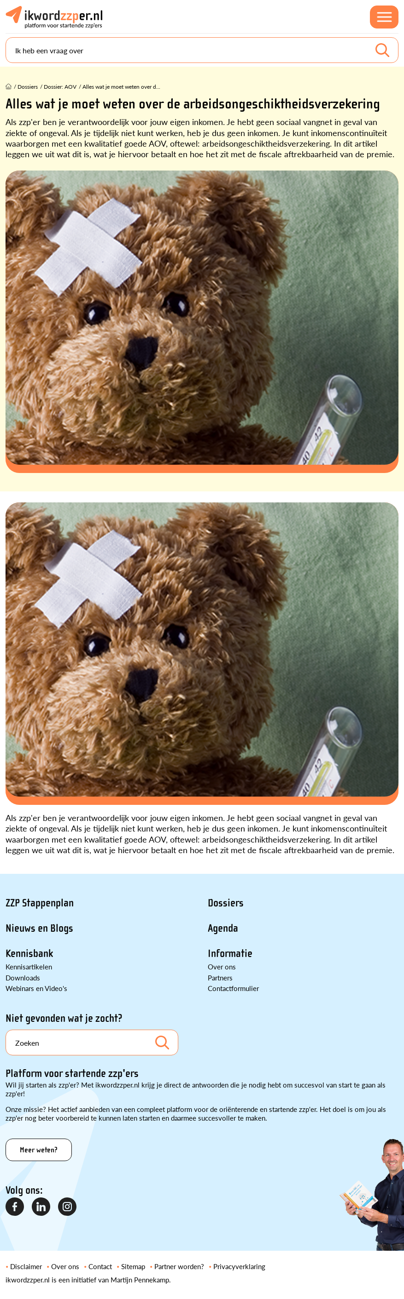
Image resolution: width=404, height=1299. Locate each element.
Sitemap (133, 1266)
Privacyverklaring (239, 1266)
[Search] (202, 50)
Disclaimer (26, 1266)
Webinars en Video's (36, 988)
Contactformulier (233, 988)
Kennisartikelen (29, 966)
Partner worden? (179, 1266)
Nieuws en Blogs (39, 928)
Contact (100, 1266)
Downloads (23, 977)
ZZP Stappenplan (40, 903)
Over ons (222, 966)
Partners (220, 977)
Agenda (223, 928)
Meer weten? (39, 1149)
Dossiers (226, 903)
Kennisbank (29, 953)
